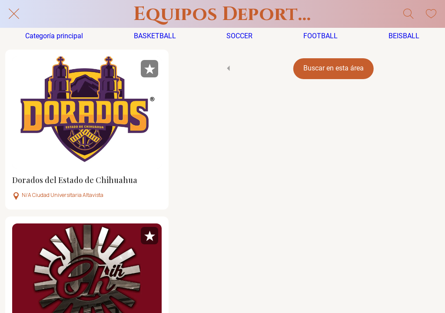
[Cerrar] (14, 14)
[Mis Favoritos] (431, 13)
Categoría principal (54, 36)
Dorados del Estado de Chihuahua (74, 180)
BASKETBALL (155, 36)
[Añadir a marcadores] (149, 68)
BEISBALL (404, 36)
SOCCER (239, 36)
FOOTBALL (320, 36)
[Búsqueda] (408, 13)
